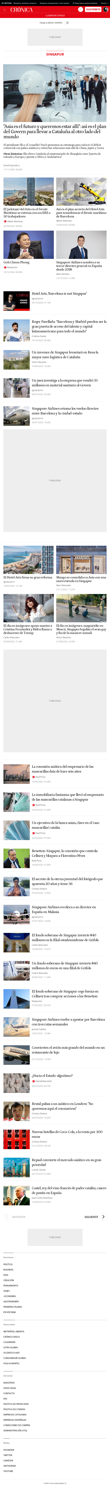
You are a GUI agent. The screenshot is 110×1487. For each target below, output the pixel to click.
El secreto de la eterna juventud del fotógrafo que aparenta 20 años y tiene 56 (67, 881)
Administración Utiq (15, 1430)
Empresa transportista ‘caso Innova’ (54, 3)
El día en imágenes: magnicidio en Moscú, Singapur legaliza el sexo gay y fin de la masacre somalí (81, 629)
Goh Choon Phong (16, 262)
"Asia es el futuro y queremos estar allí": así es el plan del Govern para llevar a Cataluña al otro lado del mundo (54, 131)
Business (8, 1269)
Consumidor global (14, 1358)
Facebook (8, 1449)
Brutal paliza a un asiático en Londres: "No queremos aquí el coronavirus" (62, 1106)
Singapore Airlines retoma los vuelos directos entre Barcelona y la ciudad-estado (65, 411)
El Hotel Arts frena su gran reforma (27, 577)
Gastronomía (11, 1301)
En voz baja (9, 1312)
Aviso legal (9, 1388)
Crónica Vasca (11, 1336)
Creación (8, 1280)
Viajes (6, 1290)
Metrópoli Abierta (13, 1331)
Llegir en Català (55, 15)
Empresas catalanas (14, 1414)
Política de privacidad (16, 1404)
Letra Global (10, 1347)
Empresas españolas (14, 1419)
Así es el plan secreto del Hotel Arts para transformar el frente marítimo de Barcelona (81, 212)
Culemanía (9, 1342)
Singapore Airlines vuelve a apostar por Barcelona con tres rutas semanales (68, 1022)
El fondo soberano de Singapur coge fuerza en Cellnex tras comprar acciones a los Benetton (65, 993)
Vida (5, 1275)
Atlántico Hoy (11, 1352)
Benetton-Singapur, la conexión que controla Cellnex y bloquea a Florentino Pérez (64, 853)
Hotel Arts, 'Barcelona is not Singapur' (59, 294)
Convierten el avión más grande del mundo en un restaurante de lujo (68, 1050)
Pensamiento (10, 1285)
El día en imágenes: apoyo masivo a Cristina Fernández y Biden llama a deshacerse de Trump (27, 629)
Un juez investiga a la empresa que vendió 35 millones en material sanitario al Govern (65, 382)
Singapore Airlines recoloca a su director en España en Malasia (64, 909)
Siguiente (96, 1217)
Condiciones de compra (16, 1425)
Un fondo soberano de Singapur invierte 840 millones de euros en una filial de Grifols (65, 965)
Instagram (9, 1465)
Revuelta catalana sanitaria (25, 3)
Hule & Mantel (11, 1363)
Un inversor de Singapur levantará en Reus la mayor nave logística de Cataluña (65, 354)
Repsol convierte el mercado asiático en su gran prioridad (66, 1162)
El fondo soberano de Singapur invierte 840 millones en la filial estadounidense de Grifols (65, 937)
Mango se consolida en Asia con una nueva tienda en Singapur (81, 579)
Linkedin (8, 1460)
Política (8, 1264)
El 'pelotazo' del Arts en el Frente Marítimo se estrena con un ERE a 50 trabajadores (27, 212)
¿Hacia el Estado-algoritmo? (52, 1076)
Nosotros (9, 1382)
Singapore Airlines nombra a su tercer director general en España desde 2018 (79, 266)
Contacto (9, 1393)
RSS (5, 1398)
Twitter (7, 1455)
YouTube (8, 1471)
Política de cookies (14, 1409)
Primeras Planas (12, 1306)
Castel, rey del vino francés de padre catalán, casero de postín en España (69, 1190)
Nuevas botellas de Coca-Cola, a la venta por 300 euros (67, 1134)
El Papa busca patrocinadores (85, 3)
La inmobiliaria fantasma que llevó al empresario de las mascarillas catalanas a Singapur (68, 797)
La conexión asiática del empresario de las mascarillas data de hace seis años (62, 769)
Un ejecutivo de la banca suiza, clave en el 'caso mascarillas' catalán (65, 825)
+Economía (9, 1296)
